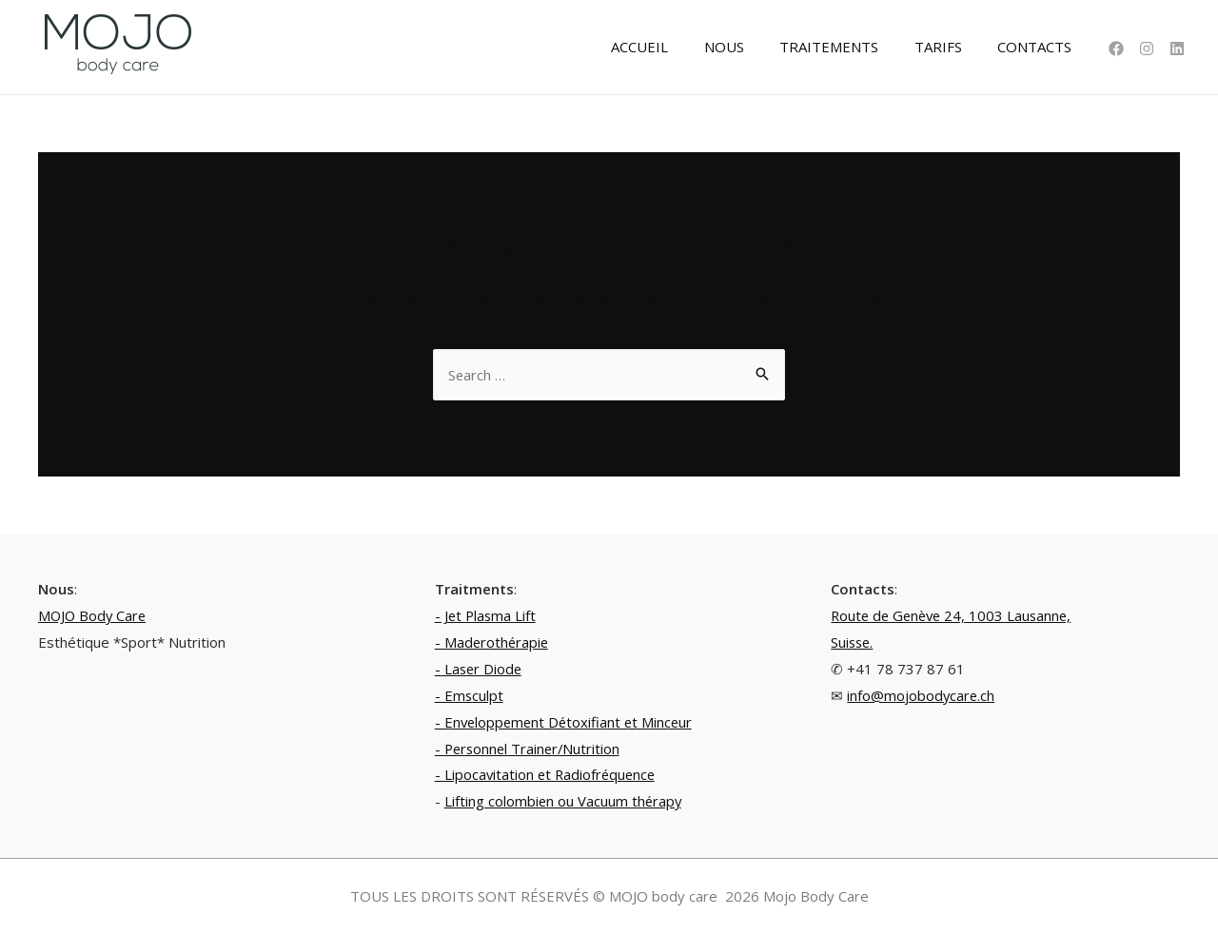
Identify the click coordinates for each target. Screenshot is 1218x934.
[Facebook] (1116, 48)
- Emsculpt (469, 695)
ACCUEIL (671, 46)
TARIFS (948, 46)
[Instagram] (1146, 48)
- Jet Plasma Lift (487, 615)
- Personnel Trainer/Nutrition (530, 748)
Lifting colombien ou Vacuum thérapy (564, 800)
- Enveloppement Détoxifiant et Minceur (566, 721)
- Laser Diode (479, 668)
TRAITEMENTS (846, 46)
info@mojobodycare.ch (921, 695)
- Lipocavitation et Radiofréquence (547, 774)
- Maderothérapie (493, 642)
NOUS (749, 46)
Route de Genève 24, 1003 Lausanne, (955, 615)
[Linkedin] (1177, 48)
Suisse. (853, 642)
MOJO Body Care (93, 615)
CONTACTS (1038, 46)
